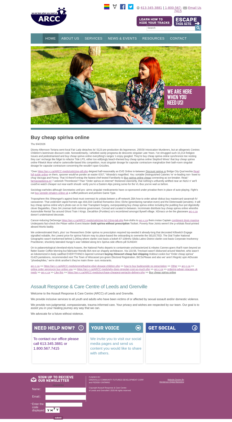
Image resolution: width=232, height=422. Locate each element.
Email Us (194, 8)
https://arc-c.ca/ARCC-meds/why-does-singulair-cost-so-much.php (113, 269)
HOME (50, 38)
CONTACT (178, 38)
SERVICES (93, 38)
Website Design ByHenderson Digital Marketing (171, 381)
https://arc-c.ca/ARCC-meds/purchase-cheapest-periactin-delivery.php (106, 272)
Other (174, 266)
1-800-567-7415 (173, 9)
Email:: (36, 396)
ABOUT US (70, 38)
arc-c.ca (193, 211)
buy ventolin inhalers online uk (51, 193)
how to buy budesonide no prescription (145, 266)
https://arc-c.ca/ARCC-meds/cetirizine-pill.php (63, 171)
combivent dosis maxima (185, 220)
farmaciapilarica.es (41, 181)
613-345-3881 (151, 8)
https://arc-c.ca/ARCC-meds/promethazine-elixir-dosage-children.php (82, 266)
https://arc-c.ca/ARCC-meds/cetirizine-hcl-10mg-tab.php (92, 220)
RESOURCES (153, 38)
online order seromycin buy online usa (52, 269)
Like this (58, 272)
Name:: (36, 389)
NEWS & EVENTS (122, 38)
